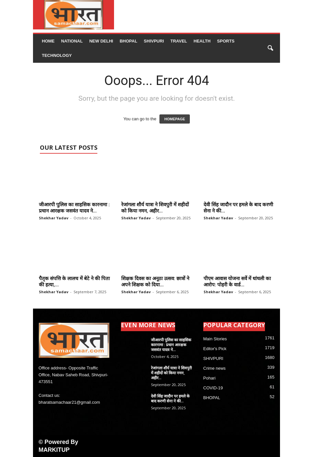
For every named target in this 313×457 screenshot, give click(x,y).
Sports (225, 41)
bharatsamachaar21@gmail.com (69, 402)
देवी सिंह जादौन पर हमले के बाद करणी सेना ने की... (238, 207)
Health (202, 41)
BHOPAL (128, 41)
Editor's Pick (214, 348)
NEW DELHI (101, 41)
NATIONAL (72, 41)
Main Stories (215, 338)
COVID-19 (213, 387)
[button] (270, 48)
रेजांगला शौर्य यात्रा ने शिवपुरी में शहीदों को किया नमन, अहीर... (155, 207)
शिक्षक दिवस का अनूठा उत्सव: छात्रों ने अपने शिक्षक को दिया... (155, 281)
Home (48, 41)
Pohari (209, 378)
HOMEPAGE (174, 119)
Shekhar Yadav (53, 217)
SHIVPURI (154, 41)
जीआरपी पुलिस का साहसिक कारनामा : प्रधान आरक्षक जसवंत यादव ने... (74, 207)
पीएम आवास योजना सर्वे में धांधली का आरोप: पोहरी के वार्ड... (237, 281)
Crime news (214, 368)
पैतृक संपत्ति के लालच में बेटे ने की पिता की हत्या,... (74, 281)
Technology (57, 55)
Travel (179, 41)
